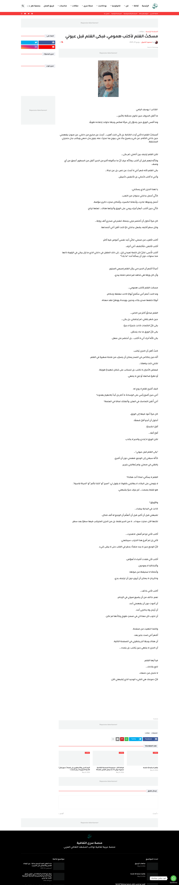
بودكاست (102, 6)
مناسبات (63, 6)
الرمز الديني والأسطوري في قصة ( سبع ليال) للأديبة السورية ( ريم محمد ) (74, 769)
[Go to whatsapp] (173, 878)
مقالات (75, 6)
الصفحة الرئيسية (152, 32)
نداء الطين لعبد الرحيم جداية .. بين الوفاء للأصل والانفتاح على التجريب (37, 865)
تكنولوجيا (116, 6)
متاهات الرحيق (140, 864)
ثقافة (136, 6)
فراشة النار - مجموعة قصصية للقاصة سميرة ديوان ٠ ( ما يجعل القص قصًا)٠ (110, 769)
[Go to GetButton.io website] (173, 882)
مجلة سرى (88, 6)
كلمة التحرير (154, 14)
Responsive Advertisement (89, 23)
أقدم (62, 814)
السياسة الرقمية (116, 14)
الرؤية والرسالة (143, 14)
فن (127, 6)
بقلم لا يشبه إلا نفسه (150, 768)
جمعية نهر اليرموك (32, 6)
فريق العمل (49, 6)
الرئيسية (145, 6)
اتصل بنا (106, 14)
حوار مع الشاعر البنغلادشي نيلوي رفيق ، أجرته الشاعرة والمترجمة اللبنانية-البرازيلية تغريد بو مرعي (37, 876)
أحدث (155, 814)
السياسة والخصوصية (130, 14)
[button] (28, 6)
